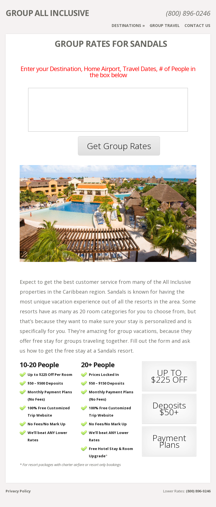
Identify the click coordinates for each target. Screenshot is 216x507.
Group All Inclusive (47, 13)
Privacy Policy (18, 491)
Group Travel (165, 25)
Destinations (126, 25)
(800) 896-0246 (188, 13)
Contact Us (197, 25)
